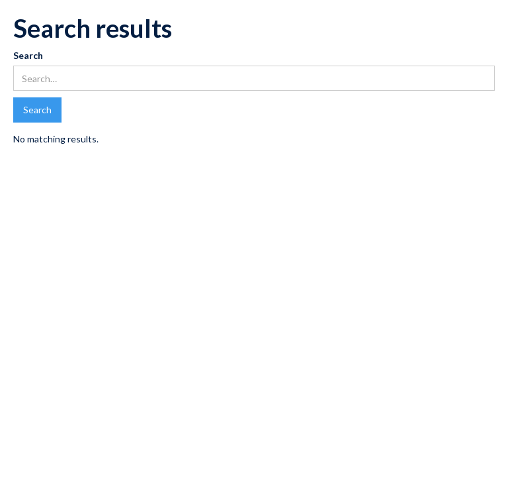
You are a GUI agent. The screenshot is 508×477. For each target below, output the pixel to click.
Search (28, 55)
